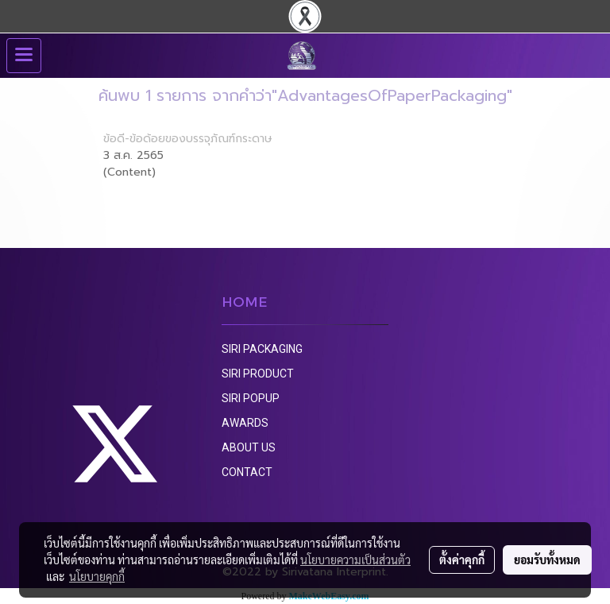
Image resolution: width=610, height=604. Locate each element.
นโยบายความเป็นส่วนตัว (355, 559)
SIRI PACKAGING (262, 349)
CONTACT (247, 472)
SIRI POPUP (251, 398)
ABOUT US (249, 447)
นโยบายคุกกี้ (97, 576)
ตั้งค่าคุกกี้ (462, 559)
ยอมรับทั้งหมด (547, 559)
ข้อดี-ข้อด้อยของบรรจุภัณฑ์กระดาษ (187, 138)
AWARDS (245, 422)
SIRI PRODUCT (258, 373)
